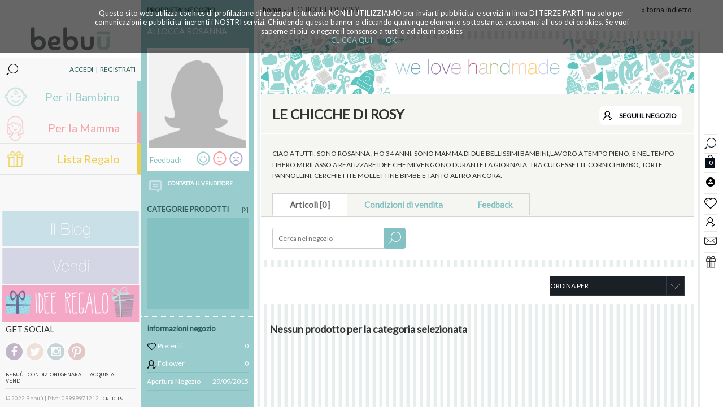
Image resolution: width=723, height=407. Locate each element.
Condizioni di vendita (403, 205)
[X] (245, 209)
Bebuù (15, 374)
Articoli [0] (310, 205)
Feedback (494, 205)
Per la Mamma (84, 128)
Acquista (102, 374)
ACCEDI (81, 69)
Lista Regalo (88, 159)
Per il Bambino (82, 96)
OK (391, 40)
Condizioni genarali (57, 374)
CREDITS (113, 398)
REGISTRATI (118, 69)
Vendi (14, 381)
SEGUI (648, 115)
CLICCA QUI (351, 40)
